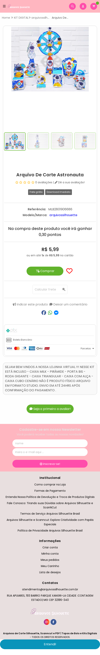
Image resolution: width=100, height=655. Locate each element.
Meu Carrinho (50, 566)
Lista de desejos (50, 572)
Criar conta (50, 547)
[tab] (50, 331)
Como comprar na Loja (50, 484)
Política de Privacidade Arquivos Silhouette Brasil (50, 530)
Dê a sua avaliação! (70, 182)
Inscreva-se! (50, 464)
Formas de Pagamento (50, 491)
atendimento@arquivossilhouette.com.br (50, 589)
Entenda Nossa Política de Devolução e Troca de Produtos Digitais (50, 497)
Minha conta (50, 554)
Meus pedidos (50, 560)
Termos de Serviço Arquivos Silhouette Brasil (50, 514)
